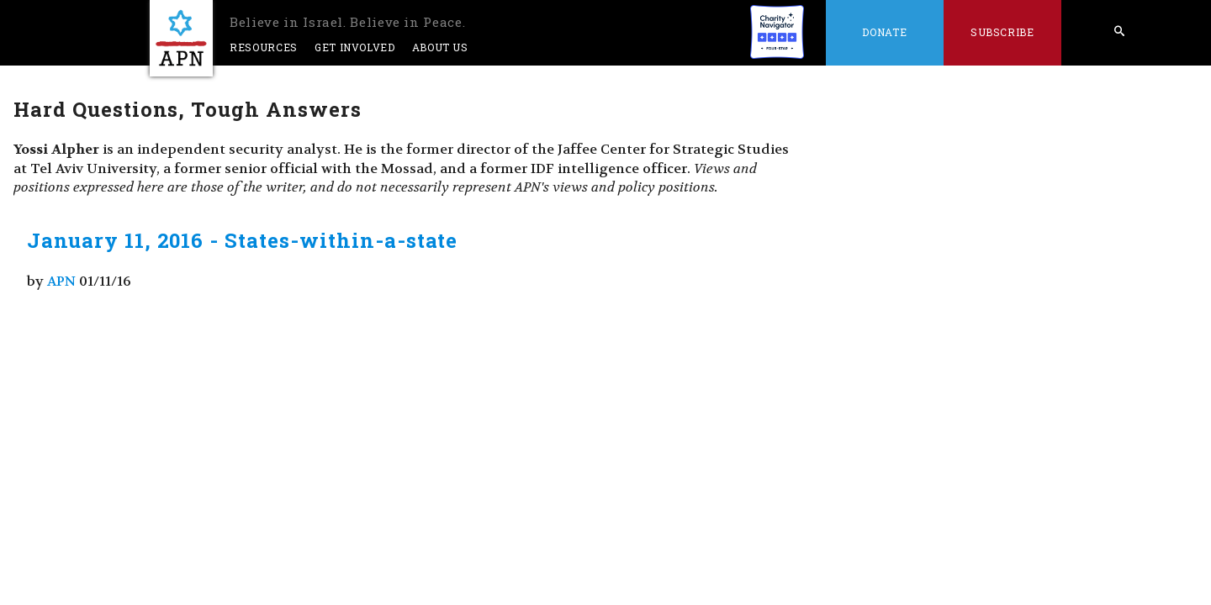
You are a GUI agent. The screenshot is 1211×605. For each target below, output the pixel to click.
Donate (884, 32)
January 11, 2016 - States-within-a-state (242, 240)
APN (61, 281)
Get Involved (355, 47)
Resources (264, 47)
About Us (440, 47)
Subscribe (1002, 32)
